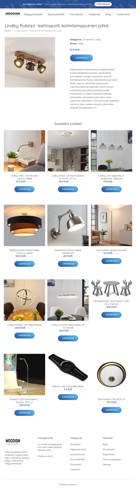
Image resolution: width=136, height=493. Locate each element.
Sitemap (106, 468)
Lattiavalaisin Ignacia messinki (111, 254)
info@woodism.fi (45, 460)
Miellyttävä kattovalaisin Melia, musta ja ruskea (24, 255)
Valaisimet (94, 16)
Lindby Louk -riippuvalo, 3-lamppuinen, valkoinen (111, 181)
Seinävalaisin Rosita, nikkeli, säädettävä (68, 255)
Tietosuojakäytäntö (112, 463)
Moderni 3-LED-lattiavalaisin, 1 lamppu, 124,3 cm (24, 404)
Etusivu (8, 34)
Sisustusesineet (77, 458)
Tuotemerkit (123, 16)
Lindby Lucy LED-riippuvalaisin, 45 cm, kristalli (68, 330)
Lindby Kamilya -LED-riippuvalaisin (24, 328)
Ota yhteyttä (109, 453)
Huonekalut (76, 16)
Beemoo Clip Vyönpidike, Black (68, 390)
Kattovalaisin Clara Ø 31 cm (111, 403)
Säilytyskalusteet (33, 16)
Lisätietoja (81, 61)
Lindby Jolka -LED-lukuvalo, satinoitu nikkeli (24, 181)
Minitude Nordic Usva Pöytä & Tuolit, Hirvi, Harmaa (111, 306)
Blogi (108, 16)
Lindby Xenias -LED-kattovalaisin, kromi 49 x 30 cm (67, 181)
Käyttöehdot (109, 458)
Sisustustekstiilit (56, 16)
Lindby (98, 43)
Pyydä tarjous (103, 4)
